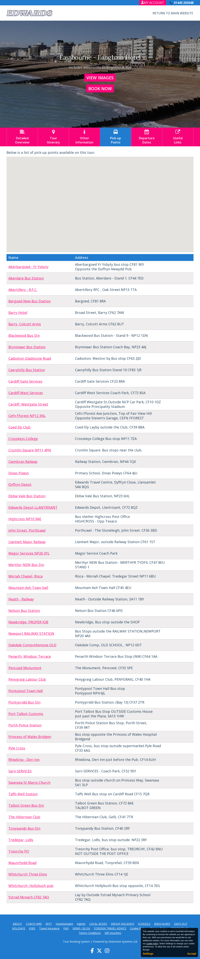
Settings (148, 953)
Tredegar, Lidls (20, 840)
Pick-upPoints (115, 137)
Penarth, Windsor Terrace (29, 656)
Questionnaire (64, 924)
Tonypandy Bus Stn (24, 828)
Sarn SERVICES (20, 771)
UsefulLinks (177, 137)
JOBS (32, 928)
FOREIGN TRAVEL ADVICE (110, 928)
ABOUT (17, 924)
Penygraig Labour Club (27, 679)
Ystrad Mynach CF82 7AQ (28, 897)
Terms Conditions (90, 933)
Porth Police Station (24, 725)
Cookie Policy (138, 928)
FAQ (66, 928)
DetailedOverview (22, 137)
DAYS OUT (180, 924)
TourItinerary (53, 137)
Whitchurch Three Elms (27, 874)
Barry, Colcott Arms (24, 324)
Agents (81, 924)
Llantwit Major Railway (27, 541)
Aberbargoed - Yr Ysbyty (28, 266)
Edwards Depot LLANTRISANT (32, 507)
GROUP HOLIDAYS (122, 924)
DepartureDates (146, 137)
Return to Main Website (173, 13)
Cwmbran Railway (22, 461)
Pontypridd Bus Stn (24, 702)
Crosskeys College (23, 438)
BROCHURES (162, 924)
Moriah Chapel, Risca (25, 576)
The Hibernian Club (24, 817)
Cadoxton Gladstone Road (29, 358)
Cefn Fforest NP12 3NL (27, 415)
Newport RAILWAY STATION (31, 633)
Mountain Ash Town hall (28, 587)
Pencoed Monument (24, 668)
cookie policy (152, 943)
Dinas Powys (18, 473)
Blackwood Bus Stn (24, 335)
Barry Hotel (17, 312)
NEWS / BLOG (81, 928)
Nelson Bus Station (24, 610)
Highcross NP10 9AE (24, 519)
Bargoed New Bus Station (29, 301)
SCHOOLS (144, 924)
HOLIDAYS (18, 928)
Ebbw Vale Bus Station (26, 496)
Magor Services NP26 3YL (29, 553)
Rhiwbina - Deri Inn (24, 759)
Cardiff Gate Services (25, 381)
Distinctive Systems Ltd (122, 941)
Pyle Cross (16, 748)
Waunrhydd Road (22, 862)
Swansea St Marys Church (29, 782)
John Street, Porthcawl (26, 530)
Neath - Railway (21, 599)
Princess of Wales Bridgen (29, 736)
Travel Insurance (49, 928)
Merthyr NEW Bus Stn (26, 564)
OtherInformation (84, 137)
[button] (96, 187)
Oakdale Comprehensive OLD (32, 645)
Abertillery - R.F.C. (22, 289)
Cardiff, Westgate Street (28, 404)
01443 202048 (184, 3)
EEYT (49, 924)
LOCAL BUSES (98, 924)
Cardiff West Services (25, 392)
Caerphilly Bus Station (26, 370)
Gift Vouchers (113, 933)
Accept (191, 953)
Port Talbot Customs (25, 713)
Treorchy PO (18, 851)
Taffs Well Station (23, 794)
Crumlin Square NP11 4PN (29, 450)
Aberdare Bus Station (26, 278)
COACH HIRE (34, 924)
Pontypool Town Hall (25, 690)
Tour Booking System (76, 941)
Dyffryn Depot (19, 484)
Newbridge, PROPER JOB (28, 622)
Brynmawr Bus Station (26, 347)
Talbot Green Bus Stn (26, 805)
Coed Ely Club (19, 427)
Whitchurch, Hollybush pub (30, 885)
